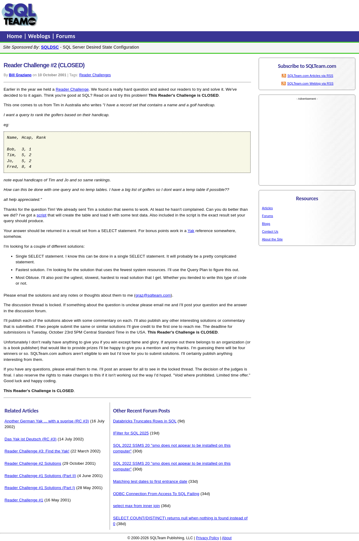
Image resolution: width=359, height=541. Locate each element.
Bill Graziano (20, 75)
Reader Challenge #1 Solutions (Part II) (40, 475)
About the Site (272, 239)
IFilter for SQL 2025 (131, 433)
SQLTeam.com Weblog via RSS (310, 83)
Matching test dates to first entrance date (150, 481)
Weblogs (40, 36)
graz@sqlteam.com (153, 295)
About (227, 538)
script (42, 215)
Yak (190, 230)
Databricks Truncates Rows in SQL (144, 421)
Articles (267, 208)
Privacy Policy (207, 538)
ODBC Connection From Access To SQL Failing (156, 493)
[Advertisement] (154, 14)
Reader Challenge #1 (24, 500)
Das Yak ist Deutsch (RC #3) (30, 439)
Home (15, 36)
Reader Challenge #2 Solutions (33, 463)
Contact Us (270, 231)
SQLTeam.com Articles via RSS (310, 75)
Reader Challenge (72, 89)
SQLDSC (50, 47)
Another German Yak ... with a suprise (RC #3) (47, 421)
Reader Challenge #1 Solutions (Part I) (40, 487)
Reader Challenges (95, 75)
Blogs (266, 223)
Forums (65, 36)
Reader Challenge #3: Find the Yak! (37, 451)
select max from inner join (136, 505)
